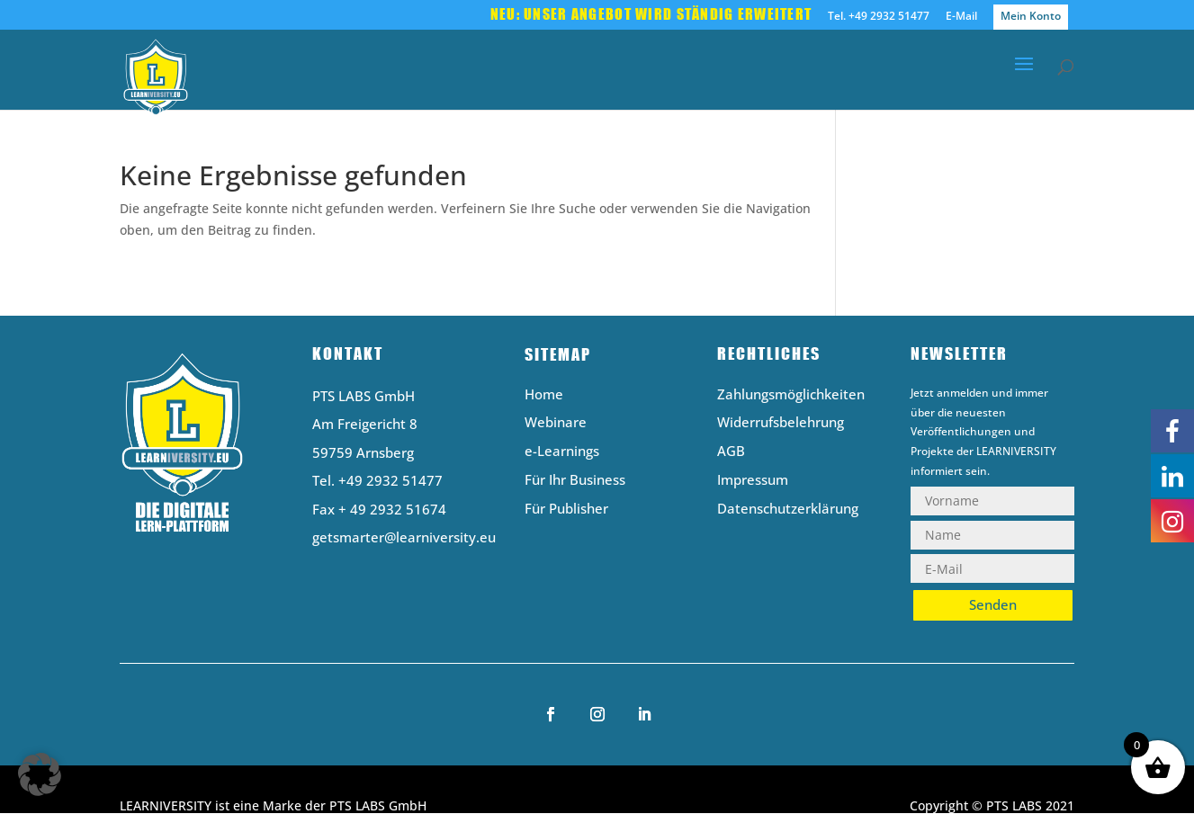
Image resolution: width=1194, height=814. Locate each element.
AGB (731, 452)
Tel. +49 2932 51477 (878, 17)
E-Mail (961, 17)
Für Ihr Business (575, 480)
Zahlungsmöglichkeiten (791, 395)
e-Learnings (562, 452)
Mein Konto (1031, 15)
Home (544, 395)
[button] (39, 774)
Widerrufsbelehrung (780, 423)
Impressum (752, 480)
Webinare (556, 423)
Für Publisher (566, 509)
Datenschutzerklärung (787, 509)
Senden (993, 604)
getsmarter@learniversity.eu (404, 537)
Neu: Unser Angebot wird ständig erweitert (651, 15)
